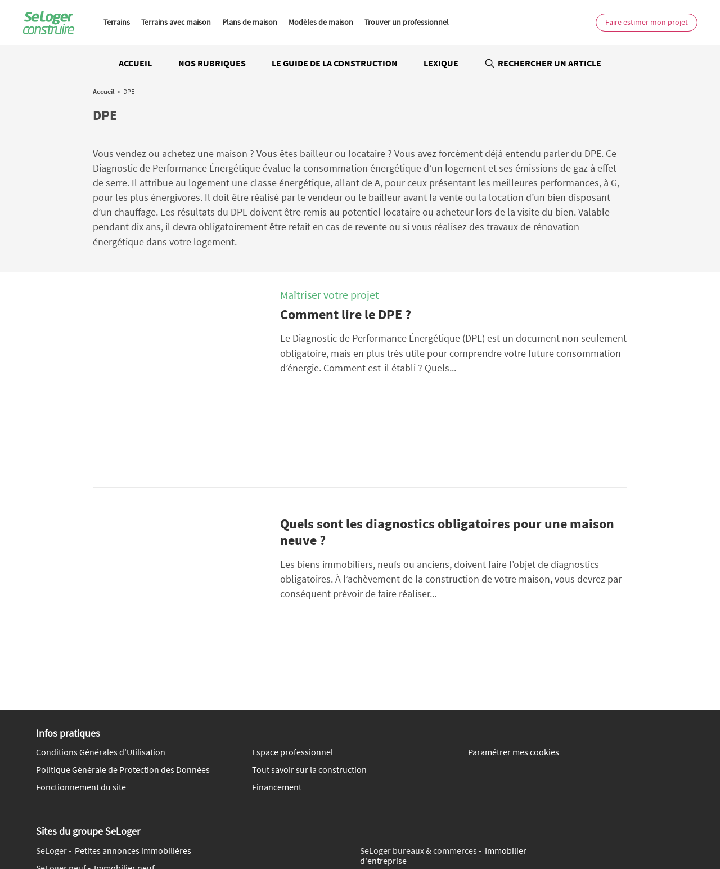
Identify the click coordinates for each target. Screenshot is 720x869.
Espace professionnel (292, 612)
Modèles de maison (321, 22)
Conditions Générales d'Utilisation (100, 612)
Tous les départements (338, 833)
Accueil (135, 63)
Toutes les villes (268, 833)
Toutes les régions (412, 833)
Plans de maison (249, 22)
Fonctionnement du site (81, 646)
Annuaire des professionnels (494, 833)
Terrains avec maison (176, 22)
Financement (277, 646)
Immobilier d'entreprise (443, 714)
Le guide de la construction (335, 63)
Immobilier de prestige (114, 745)
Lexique (441, 63)
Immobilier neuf (95, 727)
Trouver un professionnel (406, 22)
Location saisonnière (437, 737)
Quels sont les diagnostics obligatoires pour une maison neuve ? (447, 461)
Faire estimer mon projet (646, 22)
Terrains (117, 22)
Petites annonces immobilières (113, 710)
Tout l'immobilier (207, 833)
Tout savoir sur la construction (309, 629)
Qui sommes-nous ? (199, 799)
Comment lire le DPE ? (345, 314)
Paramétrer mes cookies (513, 612)
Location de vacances (417, 750)
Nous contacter (87, 799)
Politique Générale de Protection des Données (123, 629)
